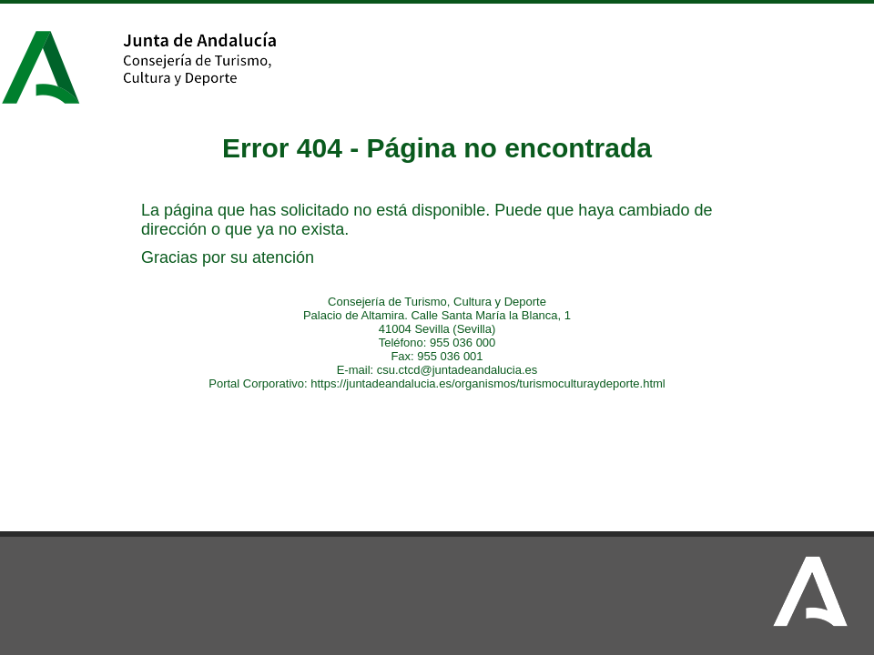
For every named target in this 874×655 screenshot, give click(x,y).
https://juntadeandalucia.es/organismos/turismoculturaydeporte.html (488, 383)
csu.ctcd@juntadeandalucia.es (457, 370)
